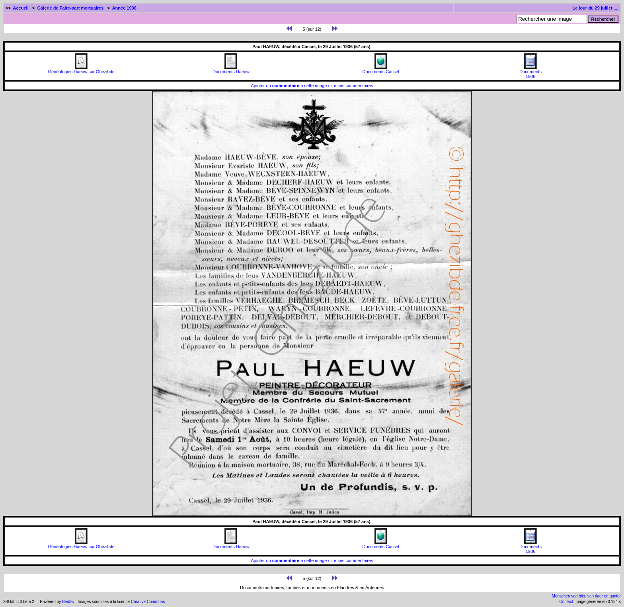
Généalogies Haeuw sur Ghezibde (81, 69)
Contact (566, 601)
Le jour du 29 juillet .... (595, 8)
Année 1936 (124, 8)
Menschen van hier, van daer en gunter (586, 596)
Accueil (21, 8)
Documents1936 (530, 72)
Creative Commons (148, 601)
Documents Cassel (381, 69)
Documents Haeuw (231, 69)
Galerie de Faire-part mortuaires (70, 8)
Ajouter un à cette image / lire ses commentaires (312, 85)
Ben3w (68, 601)
